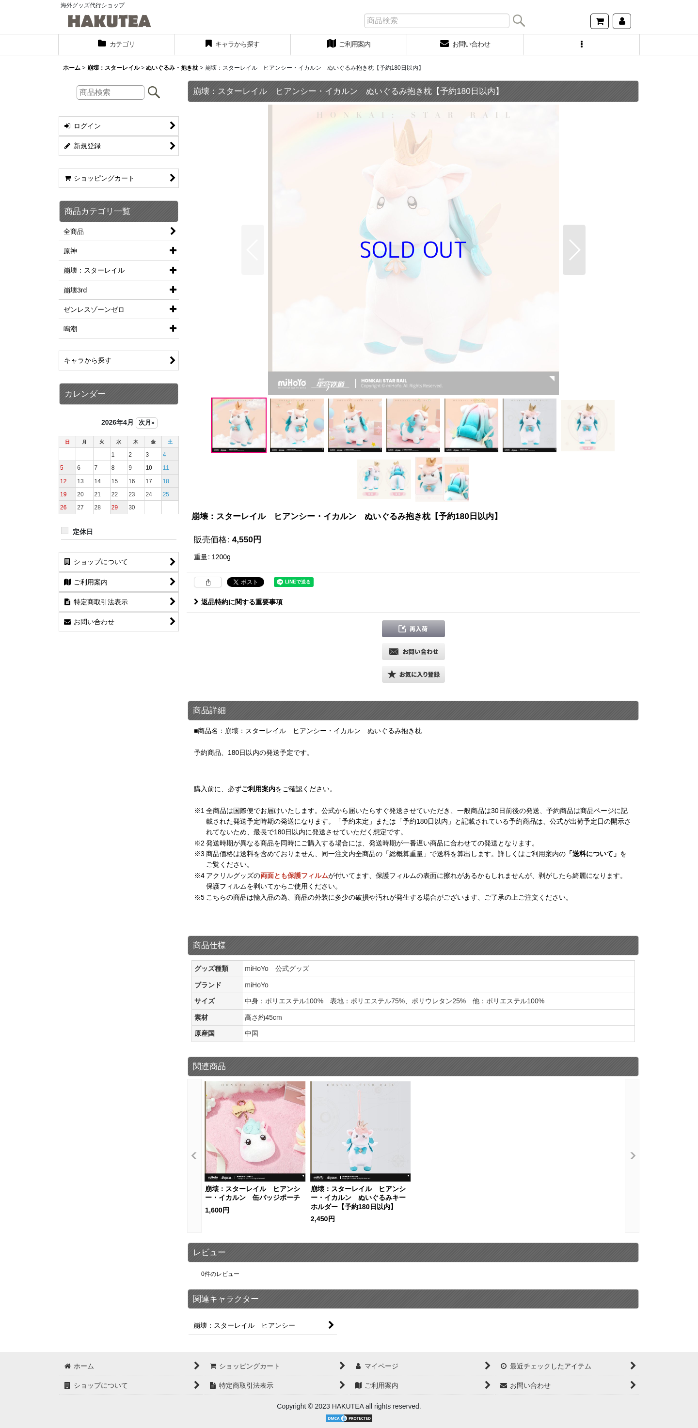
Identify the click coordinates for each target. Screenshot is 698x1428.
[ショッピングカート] (599, 21)
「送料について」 (593, 854)
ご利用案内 (258, 789)
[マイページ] (622, 21)
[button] (582, 45)
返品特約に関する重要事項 (238, 602)
